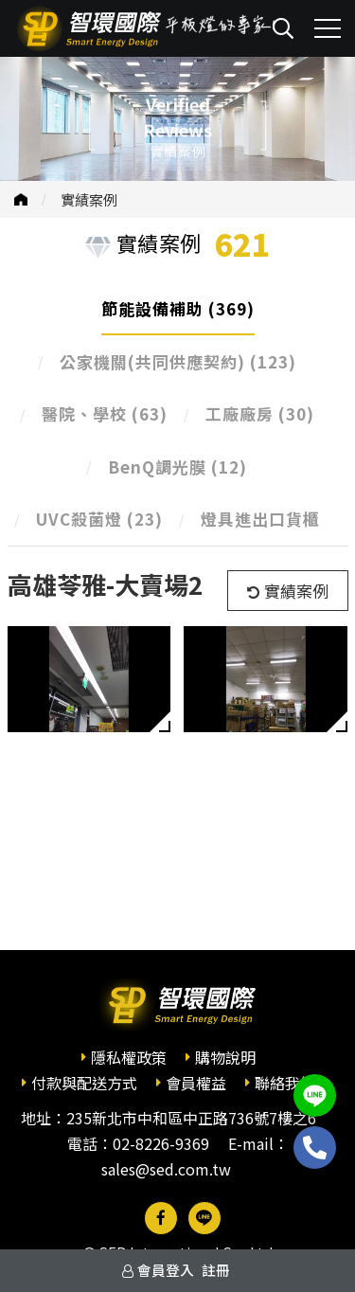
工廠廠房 (259, 413)
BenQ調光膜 (177, 466)
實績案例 (89, 199)
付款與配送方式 (84, 1082)
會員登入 (165, 1270)
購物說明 (225, 1057)
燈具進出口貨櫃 (260, 518)
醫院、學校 (105, 413)
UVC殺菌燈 (99, 518)
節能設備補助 (178, 308)
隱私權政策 (129, 1057)
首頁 (20, 199)
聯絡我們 (285, 1082)
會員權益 (196, 1082)
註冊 (216, 1270)
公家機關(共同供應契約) (178, 361)
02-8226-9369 (161, 1143)
